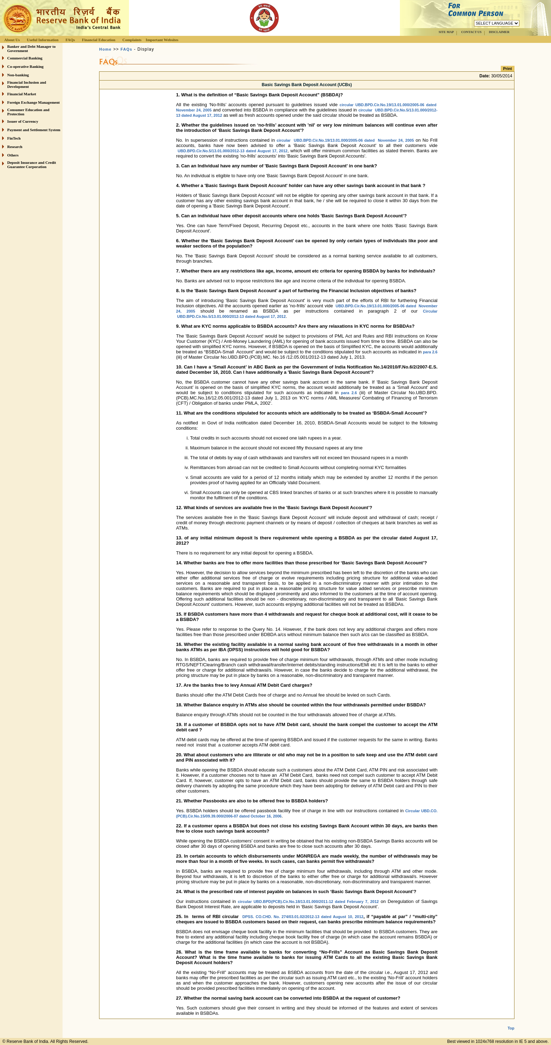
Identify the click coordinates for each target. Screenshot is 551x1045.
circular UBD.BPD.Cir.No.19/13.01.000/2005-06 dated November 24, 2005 (345, 140)
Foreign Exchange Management (33, 102)
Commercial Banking (25, 58)
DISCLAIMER (499, 32)
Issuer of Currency (22, 121)
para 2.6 (430, 352)
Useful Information (42, 40)
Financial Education (98, 40)
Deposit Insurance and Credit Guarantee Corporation (31, 164)
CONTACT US (471, 32)
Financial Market (21, 94)
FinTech (14, 138)
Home (105, 49)
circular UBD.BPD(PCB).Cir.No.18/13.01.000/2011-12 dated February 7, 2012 (308, 901)
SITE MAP (446, 32)
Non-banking (18, 75)
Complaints (131, 40)
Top (510, 1022)
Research (14, 147)
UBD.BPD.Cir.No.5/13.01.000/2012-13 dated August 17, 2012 (233, 151)
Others (13, 155)
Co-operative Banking (25, 66)
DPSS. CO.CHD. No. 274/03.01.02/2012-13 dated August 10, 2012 (302, 917)
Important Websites (162, 40)
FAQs (70, 40)
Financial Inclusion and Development (26, 84)
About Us (12, 40)
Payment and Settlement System (33, 130)
